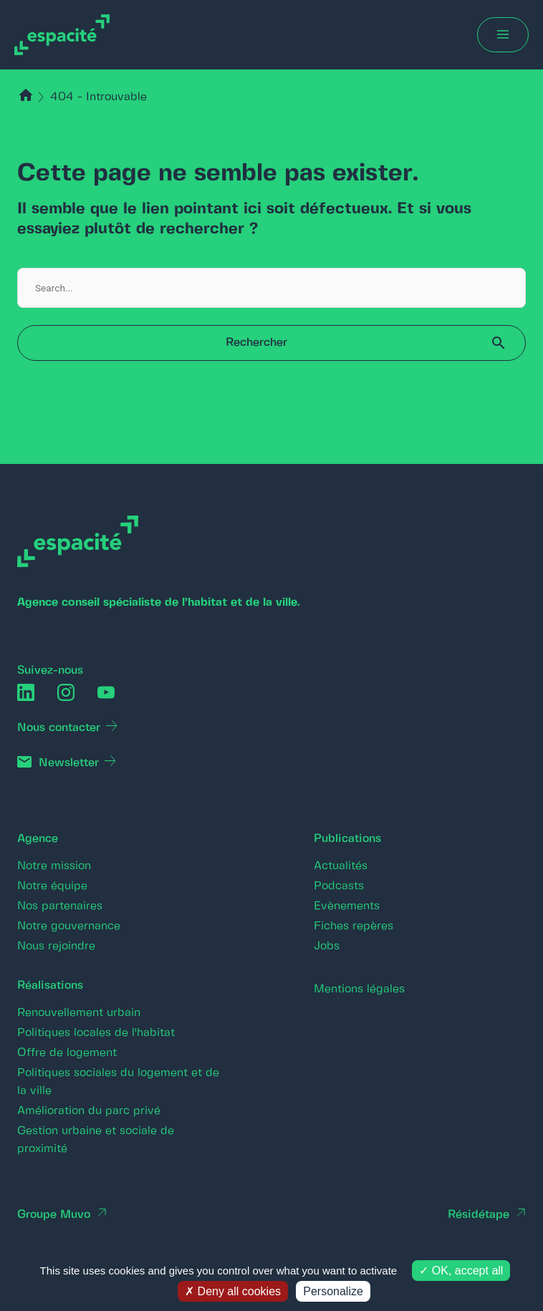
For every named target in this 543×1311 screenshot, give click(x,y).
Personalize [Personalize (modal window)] (333, 1291)
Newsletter (69, 763)
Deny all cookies (233, 1291)
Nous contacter (58, 727)
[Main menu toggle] (503, 34)
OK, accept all (461, 1270)
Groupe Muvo (53, 1214)
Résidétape (478, 1214)
